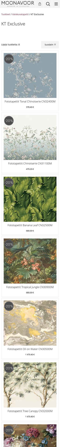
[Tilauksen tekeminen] (40, 4)
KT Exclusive (37, 14)
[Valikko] (56, 4)
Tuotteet (5, 14)
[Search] (48, 4)
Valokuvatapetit (20, 14)
